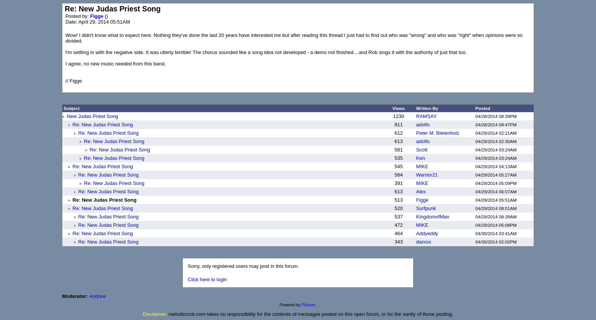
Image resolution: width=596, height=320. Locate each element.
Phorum (308, 305)
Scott (422, 150)
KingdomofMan (432, 217)
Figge (97, 16)
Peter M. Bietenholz (437, 133)
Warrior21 (427, 175)
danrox (423, 242)
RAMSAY (426, 116)
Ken (420, 158)
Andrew (97, 296)
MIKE (422, 166)
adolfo (423, 124)
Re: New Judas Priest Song (103, 124)
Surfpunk (426, 208)
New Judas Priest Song (92, 116)
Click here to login (207, 279)
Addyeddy (427, 233)
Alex (421, 191)
